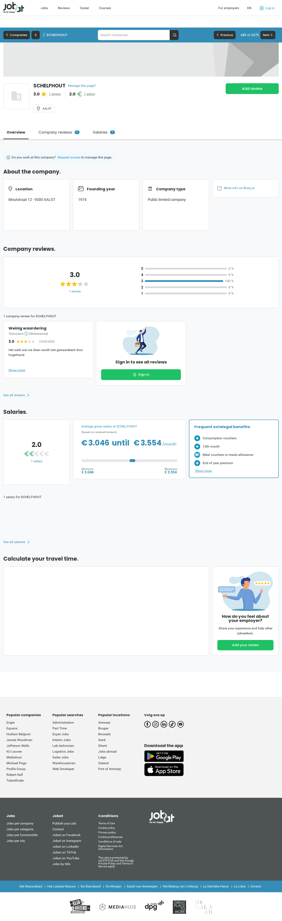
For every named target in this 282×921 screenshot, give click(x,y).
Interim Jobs (61, 740)
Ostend (103, 763)
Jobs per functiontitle (22, 835)
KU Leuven (14, 751)
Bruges (103, 728)
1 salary (89, 94)
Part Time (59, 728)
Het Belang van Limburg (180, 886)
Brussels (104, 734)
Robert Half (14, 775)
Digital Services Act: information (110, 847)
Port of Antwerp (109, 769)
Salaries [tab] (104, 132)
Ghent (102, 746)
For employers (228, 8)
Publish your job (64, 823)
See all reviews (14, 395)
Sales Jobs (60, 757)
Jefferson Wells (17, 746)
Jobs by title (61, 864)
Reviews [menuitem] (64, 8)
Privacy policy (107, 832)
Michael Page (16, 763)
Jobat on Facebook (66, 835)
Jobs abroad (107, 751)
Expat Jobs (60, 734)
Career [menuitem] (84, 8)
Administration (63, 722)
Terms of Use (106, 823)
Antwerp (104, 722)
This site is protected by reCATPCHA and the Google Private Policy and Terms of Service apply (116, 862)
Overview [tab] (16, 132)
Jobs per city (15, 841)
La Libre (240, 886)
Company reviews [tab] (59, 132)
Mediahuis (14, 757)
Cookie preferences (110, 837)
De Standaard (91, 886)
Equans (11, 728)
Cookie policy (106, 827)
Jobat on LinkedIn (65, 847)
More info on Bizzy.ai (236, 188)
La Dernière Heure (216, 886)
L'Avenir (256, 886)
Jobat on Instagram (66, 841)
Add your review (245, 645)
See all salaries (14, 542)
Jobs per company (20, 823)
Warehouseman (63, 763)
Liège (102, 757)
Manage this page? (82, 85)
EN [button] (249, 8)
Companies (16, 35)
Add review (252, 88)
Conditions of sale (109, 841)
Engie (10, 722)
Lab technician (63, 746)
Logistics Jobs (63, 751)
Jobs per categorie (19, 829)
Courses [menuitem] (105, 8)
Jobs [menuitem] (44, 8)
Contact (58, 829)
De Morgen (114, 886)
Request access (69, 157)
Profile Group (15, 769)
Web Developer (63, 769)
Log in (267, 8)
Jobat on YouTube (65, 858)
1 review (55, 94)
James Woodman (19, 740)
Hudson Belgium (18, 734)
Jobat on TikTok (64, 852)
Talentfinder (15, 780)
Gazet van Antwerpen (142, 886)
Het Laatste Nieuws (61, 886)
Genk (102, 740)
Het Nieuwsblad (30, 886)
